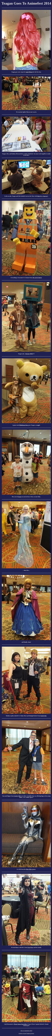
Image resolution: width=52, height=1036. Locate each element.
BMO (31, 353)
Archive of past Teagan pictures (26, 1033)
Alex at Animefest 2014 (26, 1030)
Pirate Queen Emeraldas (20, 1024)
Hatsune (27, 353)
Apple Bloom (29, 72)
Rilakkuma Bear (23, 425)
